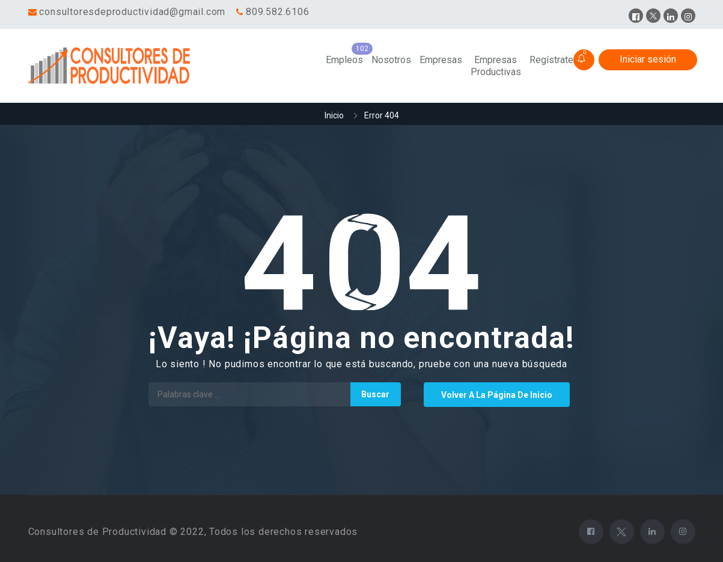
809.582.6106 (278, 11)
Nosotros (391, 60)
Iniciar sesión (648, 59)
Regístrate (551, 60)
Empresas (440, 60)
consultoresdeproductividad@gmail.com (132, 11)
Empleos (344, 60)
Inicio (334, 115)
